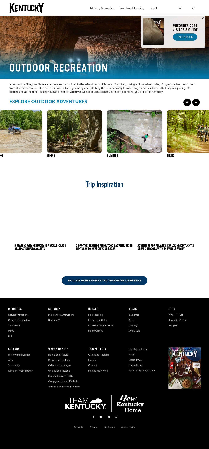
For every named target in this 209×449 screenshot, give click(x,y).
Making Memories (102, 8)
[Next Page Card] (196, 102)
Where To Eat (175, 315)
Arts (10, 360)
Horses (93, 309)
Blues (131, 320)
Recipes (173, 325)
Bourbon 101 (54, 320)
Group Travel (135, 360)
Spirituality (14, 365)
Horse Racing (95, 315)
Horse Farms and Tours (100, 325)
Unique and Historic (59, 370)
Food (171, 309)
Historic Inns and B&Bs (60, 376)
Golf (10, 336)
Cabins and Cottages (59, 365)
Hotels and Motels (58, 354)
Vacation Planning (131, 8)
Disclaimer (109, 427)
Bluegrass (133, 315)
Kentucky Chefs (177, 320)
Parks (11, 331)
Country (132, 325)
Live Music (134, 331)
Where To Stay (58, 349)
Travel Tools (97, 349)
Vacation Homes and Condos (64, 386)
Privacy (93, 427)
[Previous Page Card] (187, 102)
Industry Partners (137, 349)
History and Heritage (19, 354)
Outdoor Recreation (19, 320)
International (135, 365)
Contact (92, 365)
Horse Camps (95, 331)
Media (131, 354)
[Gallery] (104, 140)
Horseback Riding (98, 320)
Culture (14, 349)
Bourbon (54, 309)
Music (132, 309)
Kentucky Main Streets (20, 370)
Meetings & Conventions (141, 370)
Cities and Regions (98, 354)
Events (153, 8)
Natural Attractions (18, 315)
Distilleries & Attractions (61, 315)
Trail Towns (14, 325)
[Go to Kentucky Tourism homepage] (26, 8)
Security (78, 427)
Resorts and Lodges (59, 360)
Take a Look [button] (185, 37)
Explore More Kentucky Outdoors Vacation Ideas (104, 280)
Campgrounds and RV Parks (63, 381)
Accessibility (128, 427)
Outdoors (15, 309)
